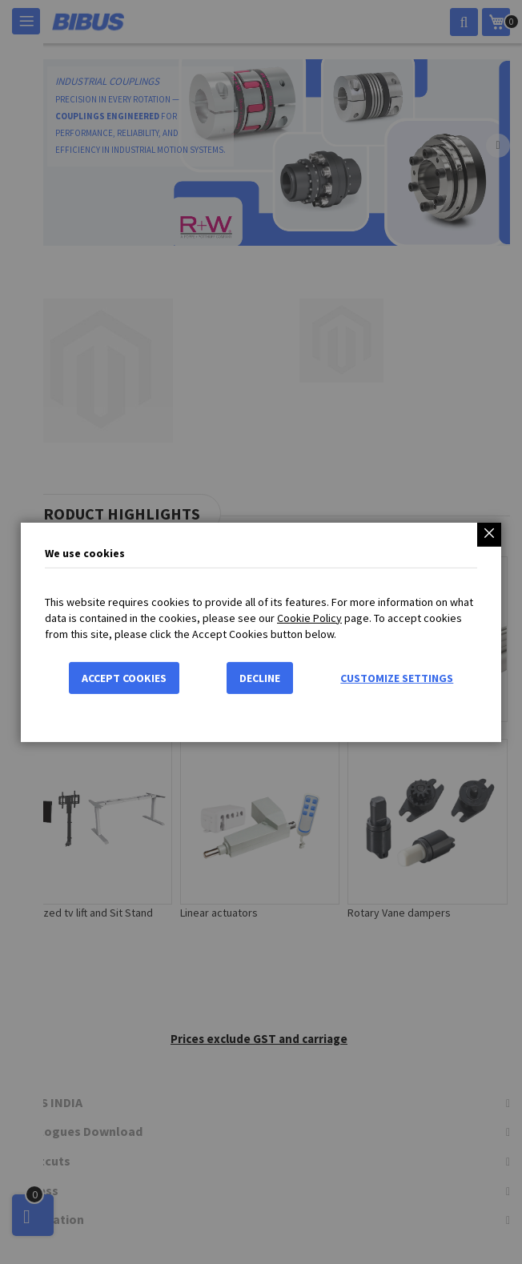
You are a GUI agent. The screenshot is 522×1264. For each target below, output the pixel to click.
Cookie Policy (309, 618)
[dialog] (261, 632)
